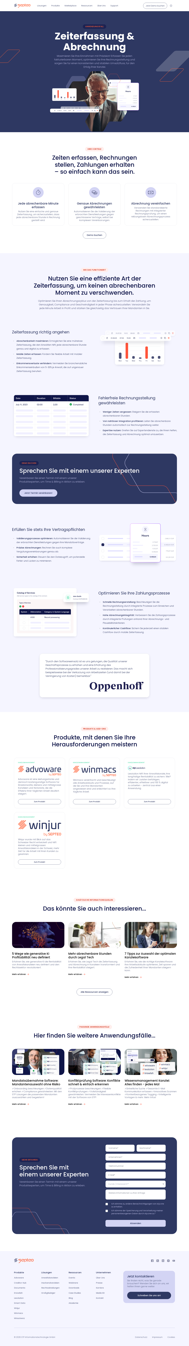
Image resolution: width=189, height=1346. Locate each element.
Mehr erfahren (20, 974)
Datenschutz (141, 1337)
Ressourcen (86, 5)
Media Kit (100, 1293)
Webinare (73, 1282)
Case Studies (75, 1293)
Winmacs (18, 1313)
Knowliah (18, 1293)
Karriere (100, 1287)
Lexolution (19, 1298)
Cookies (171, 1337)
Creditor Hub (20, 1282)
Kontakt (100, 1298)
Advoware (19, 1277)
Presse (99, 1282)
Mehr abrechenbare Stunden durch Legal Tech (90, 955)
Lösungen (41, 5)
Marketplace (70, 5)
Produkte (55, 5)
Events (72, 1277)
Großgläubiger (48, 1293)
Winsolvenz (19, 1318)
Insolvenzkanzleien (50, 1282)
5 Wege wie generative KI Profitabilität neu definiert (31, 955)
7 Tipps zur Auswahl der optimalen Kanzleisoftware (150, 955)
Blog (71, 1298)
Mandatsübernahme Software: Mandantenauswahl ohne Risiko (36, 1082)
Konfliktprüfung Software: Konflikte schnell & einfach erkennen (94, 1082)
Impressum (157, 1337)
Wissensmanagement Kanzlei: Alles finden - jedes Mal (147, 1082)
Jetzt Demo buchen (155, 5)
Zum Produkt (39, 801)
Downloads (74, 1287)
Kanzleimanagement (26, 763)
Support (114, 5)
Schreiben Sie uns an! (149, 1295)
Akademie (73, 1303)
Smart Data (19, 1303)
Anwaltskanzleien (49, 1277)
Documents (19, 1287)
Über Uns (101, 5)
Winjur (17, 1308)
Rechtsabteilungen (50, 1287)
